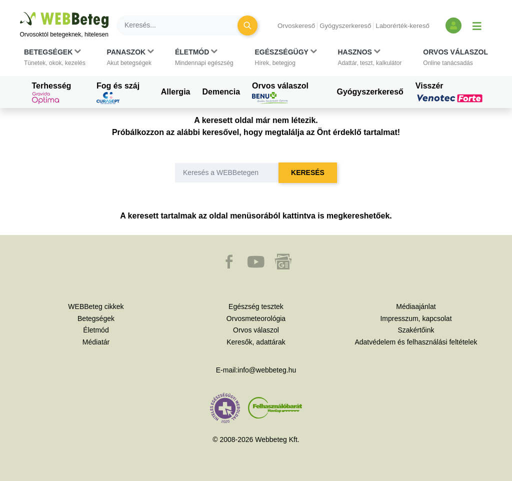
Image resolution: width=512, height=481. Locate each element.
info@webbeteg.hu (267, 370)
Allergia (175, 92)
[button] (55, 57)
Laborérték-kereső (403, 26)
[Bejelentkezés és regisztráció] (454, 26)
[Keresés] (183, 26)
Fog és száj (118, 93)
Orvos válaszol (280, 93)
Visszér (451, 92)
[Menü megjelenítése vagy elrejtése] (477, 25)
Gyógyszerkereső (345, 26)
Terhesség (52, 93)
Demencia (221, 92)
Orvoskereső (296, 26)
